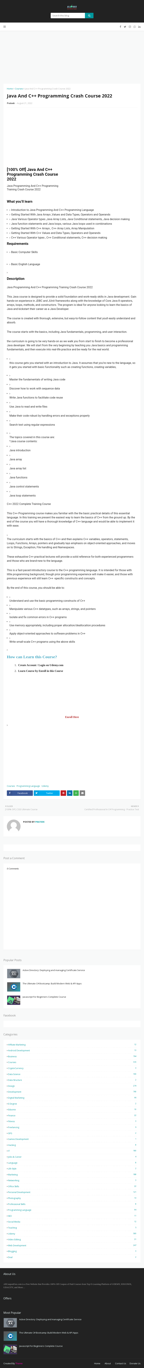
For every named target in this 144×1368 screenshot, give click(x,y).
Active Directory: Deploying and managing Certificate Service (54, 970)
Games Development (72, 1139)
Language (72, 1162)
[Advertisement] (72, 55)
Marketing (72, 1174)
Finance (72, 1115)
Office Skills (72, 1186)
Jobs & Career (72, 1156)
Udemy (45, 786)
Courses (19, 88)
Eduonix (72, 1109)
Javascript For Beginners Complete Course (44, 996)
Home (10, 88)
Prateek (11, 103)
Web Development (72, 1245)
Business (72, 1056)
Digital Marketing (72, 1097)
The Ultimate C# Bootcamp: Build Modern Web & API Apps (52, 983)
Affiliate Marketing (72, 1044)
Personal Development (72, 1192)
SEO (72, 1215)
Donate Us (135, 1363)
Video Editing (72, 1239)
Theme (19, 1363)
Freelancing (72, 1127)
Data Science (72, 1074)
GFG (72, 1133)
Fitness (72, 1121)
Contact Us (120, 1363)
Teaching (72, 1227)
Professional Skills (72, 1204)
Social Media (72, 1221)
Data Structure (72, 1079)
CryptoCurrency (72, 1068)
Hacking (72, 1145)
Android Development (72, 1050)
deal (72, 1257)
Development (72, 1091)
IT (72, 1150)
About (108, 1363)
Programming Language (28, 786)
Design (72, 1085)
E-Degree (72, 1103)
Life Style (72, 1168)
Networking (72, 1180)
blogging (72, 1251)
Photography (72, 1198)
